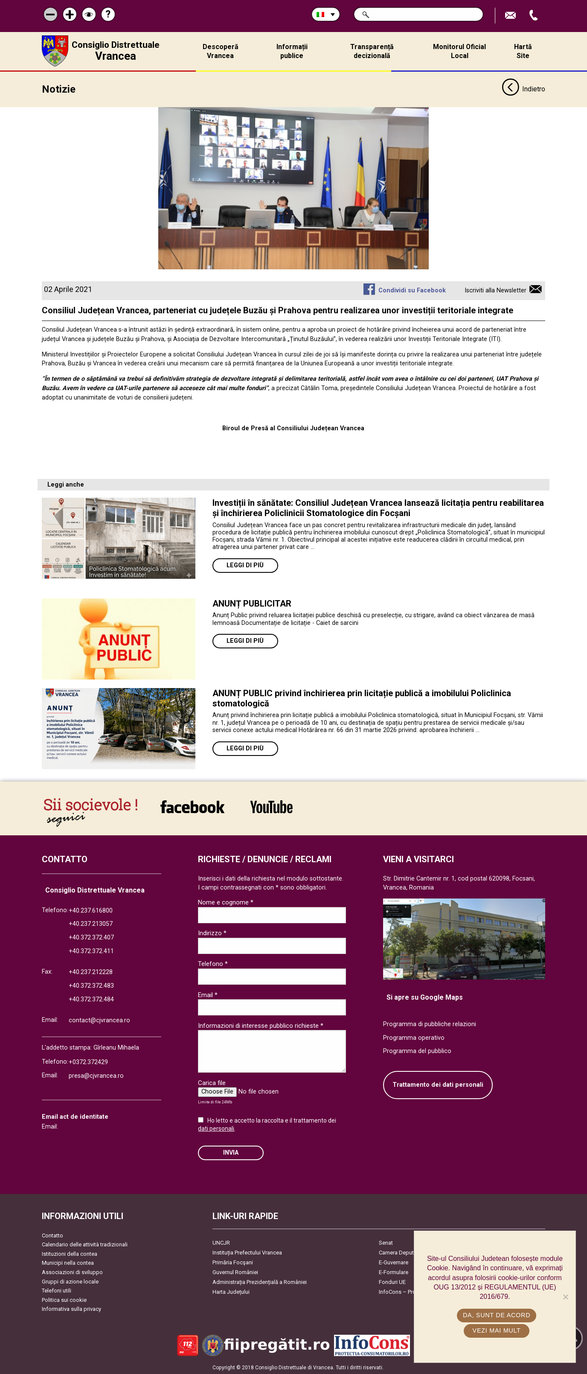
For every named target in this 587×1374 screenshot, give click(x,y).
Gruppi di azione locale (70, 1281)
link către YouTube (271, 805)
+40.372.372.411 (91, 950)
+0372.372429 (88, 1061)
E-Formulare (393, 1271)
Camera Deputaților (402, 1251)
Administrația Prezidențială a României (259, 1281)
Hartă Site (523, 51)
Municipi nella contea (68, 1262)
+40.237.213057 (91, 923)
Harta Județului (231, 1290)
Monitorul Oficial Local (459, 51)
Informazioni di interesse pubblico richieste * (260, 1025)
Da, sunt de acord (497, 1315)
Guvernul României (235, 1271)
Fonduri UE (392, 1281)
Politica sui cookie (64, 1299)
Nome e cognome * (225, 901)
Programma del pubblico (417, 1050)
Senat (386, 1241)
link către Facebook (192, 805)
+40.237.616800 (91, 909)
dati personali (216, 1127)
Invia (230, 1151)
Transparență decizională (372, 51)
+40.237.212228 (91, 971)
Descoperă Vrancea (220, 51)
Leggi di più (245, 564)
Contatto (52, 1234)
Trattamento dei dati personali (437, 1084)
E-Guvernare (393, 1261)
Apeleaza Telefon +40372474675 (534, 15)
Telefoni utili (56, 1289)
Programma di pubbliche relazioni (429, 1023)
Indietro (523, 89)
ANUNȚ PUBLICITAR (251, 603)
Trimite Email (511, 15)
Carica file (212, 1081)
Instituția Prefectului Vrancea (247, 1251)
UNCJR (221, 1241)
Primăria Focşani (232, 1261)
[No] (565, 1296)
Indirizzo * (212, 932)
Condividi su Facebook (412, 289)
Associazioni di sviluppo (72, 1271)
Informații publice (292, 51)
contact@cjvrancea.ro (99, 1019)
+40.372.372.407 (91, 936)
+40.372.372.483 (91, 985)
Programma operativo (414, 1037)
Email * (208, 994)
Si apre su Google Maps (424, 996)
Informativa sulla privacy (71, 1308)
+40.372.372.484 (91, 998)
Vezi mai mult (497, 1330)
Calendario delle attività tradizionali (85, 1243)
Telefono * (213, 963)
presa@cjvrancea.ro (96, 1075)
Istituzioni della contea (69, 1253)
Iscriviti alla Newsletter (495, 289)
